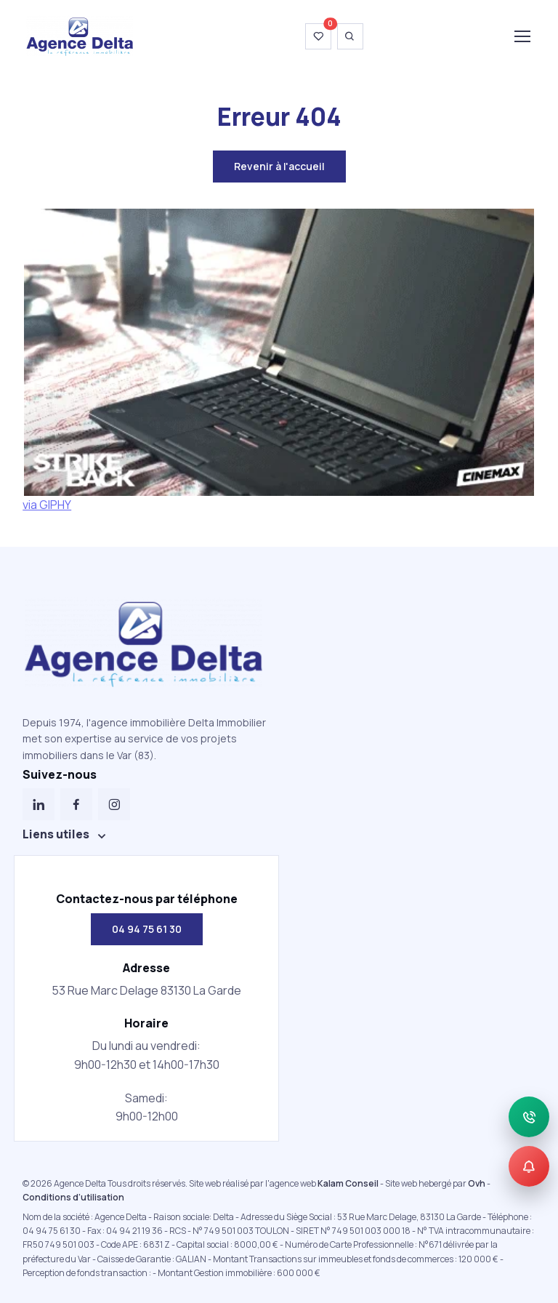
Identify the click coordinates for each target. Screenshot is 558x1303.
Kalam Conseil (348, 1183)
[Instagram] (114, 804)
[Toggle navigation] (522, 36)
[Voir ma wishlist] (318, 36)
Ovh (476, 1183)
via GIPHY (47, 505)
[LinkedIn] (38, 804)
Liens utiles (56, 834)
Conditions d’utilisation (73, 1197)
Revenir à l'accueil (279, 166)
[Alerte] (529, 1166)
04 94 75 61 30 (147, 929)
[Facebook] (76, 804)
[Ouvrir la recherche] (350, 36)
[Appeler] (529, 1116)
